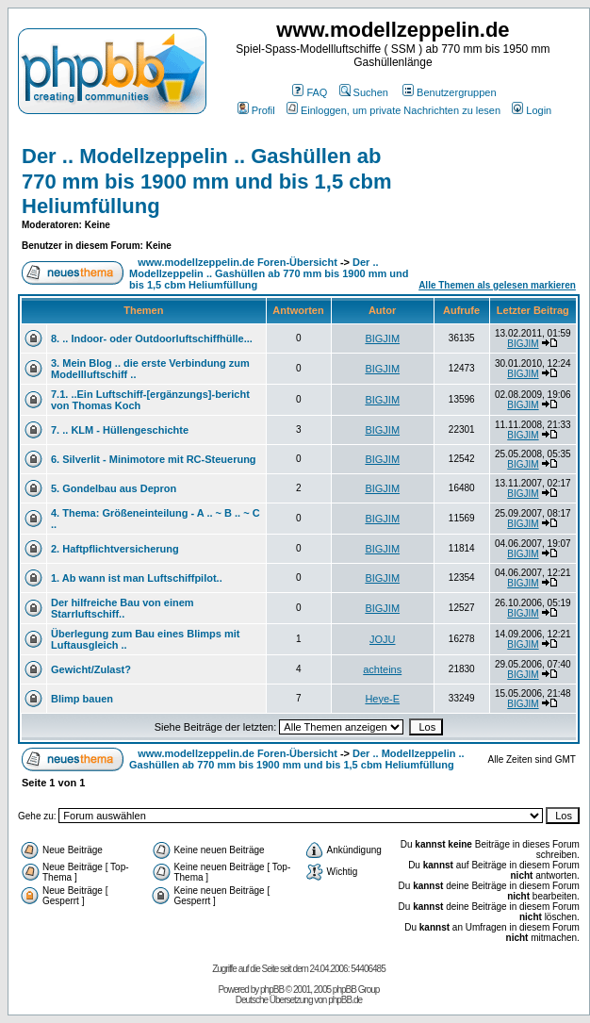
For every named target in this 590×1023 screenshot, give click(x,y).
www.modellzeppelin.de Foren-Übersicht (237, 262)
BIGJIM (382, 338)
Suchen (363, 92)
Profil (256, 110)
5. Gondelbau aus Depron (113, 488)
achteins (382, 669)
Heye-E (382, 698)
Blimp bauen (82, 698)
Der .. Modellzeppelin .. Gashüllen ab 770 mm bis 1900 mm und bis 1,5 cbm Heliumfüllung (207, 181)
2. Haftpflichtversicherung (115, 548)
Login (531, 110)
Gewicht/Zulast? (91, 669)
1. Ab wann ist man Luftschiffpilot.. (136, 578)
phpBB (272, 989)
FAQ (309, 92)
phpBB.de (345, 1000)
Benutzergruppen (449, 92)
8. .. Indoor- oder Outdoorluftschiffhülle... (152, 338)
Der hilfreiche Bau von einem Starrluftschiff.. (122, 608)
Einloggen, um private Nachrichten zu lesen (393, 110)
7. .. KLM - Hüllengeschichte (119, 430)
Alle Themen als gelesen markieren (497, 285)
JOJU (382, 639)
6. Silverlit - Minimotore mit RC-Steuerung (153, 459)
